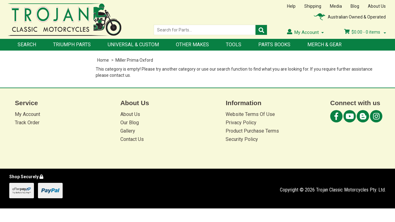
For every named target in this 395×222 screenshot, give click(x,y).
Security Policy (242, 139)
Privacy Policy (241, 122)
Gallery (127, 131)
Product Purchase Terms (252, 131)
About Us (377, 6)
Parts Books (274, 44)
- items (365, 32)
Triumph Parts (72, 44)
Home (103, 60)
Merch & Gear (324, 44)
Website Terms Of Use (250, 114)
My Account (27, 114)
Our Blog (129, 122)
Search (27, 44)
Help (291, 6)
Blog (355, 6)
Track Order (27, 122)
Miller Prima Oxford (134, 60)
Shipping (312, 6)
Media (336, 6)
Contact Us (132, 139)
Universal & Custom (133, 44)
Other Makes (192, 44)
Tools (233, 44)
